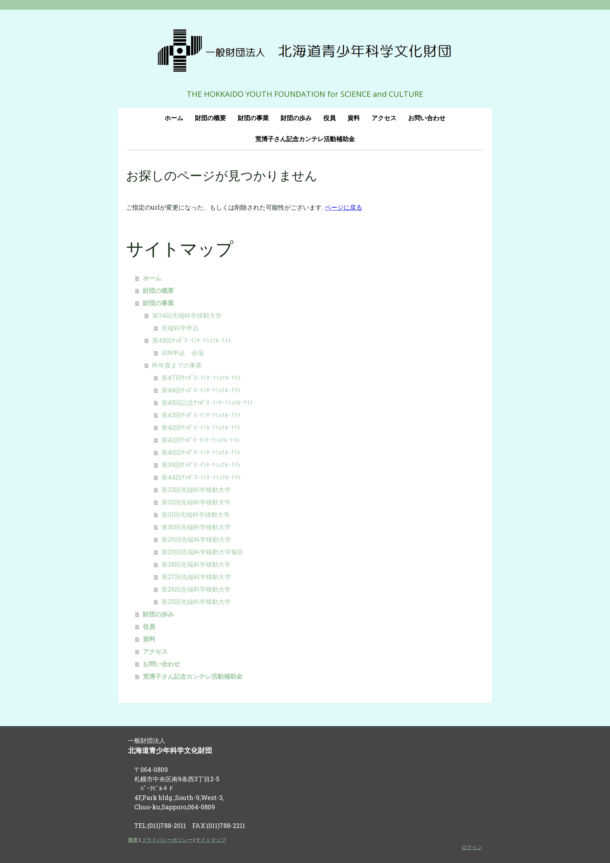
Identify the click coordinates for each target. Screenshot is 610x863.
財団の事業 (253, 118)
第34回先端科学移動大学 (187, 315)
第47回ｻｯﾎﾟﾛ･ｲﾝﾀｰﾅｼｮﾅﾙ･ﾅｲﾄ (201, 377)
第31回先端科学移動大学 (195, 514)
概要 (133, 840)
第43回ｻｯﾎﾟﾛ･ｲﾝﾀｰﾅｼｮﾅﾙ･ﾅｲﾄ (200, 415)
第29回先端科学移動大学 (196, 539)
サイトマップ (211, 840)
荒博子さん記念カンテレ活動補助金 (305, 139)
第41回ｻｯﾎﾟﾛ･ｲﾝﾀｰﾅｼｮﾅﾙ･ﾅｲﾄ (200, 440)
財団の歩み (296, 118)
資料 (353, 118)
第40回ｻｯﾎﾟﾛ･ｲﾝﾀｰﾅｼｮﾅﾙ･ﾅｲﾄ (200, 452)
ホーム (174, 118)
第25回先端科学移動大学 (196, 601)
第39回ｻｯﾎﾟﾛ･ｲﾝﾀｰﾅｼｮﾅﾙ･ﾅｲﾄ (200, 464)
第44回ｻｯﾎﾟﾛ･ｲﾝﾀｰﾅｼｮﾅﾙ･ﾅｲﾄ (201, 477)
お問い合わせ (426, 118)
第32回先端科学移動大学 (196, 502)
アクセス (384, 118)
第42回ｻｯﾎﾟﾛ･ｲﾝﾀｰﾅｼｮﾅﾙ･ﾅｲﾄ (200, 427)
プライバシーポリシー (167, 840)
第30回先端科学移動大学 (196, 527)
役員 (329, 118)
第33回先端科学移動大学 (196, 489)
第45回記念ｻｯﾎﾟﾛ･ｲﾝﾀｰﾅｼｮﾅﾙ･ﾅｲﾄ (207, 402)
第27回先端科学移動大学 (196, 576)
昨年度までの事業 (177, 365)
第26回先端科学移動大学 (196, 589)
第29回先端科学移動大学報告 (202, 552)
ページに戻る (343, 207)
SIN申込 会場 (182, 352)
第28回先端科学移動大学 (196, 564)
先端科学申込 (180, 328)
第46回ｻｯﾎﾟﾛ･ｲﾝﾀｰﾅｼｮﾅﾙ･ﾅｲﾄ (200, 390)
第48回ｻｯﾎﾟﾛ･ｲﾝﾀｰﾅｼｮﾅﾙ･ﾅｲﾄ (191, 340)
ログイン (472, 847)
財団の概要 (210, 118)
